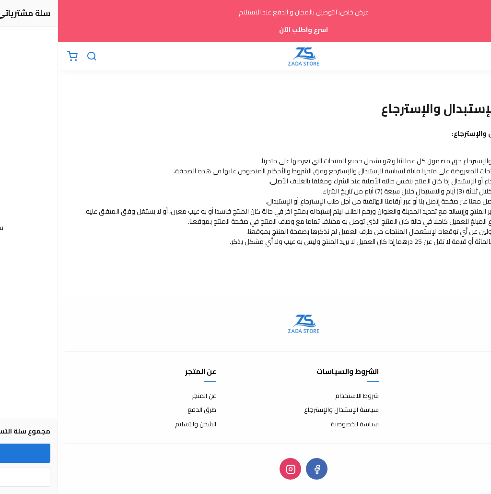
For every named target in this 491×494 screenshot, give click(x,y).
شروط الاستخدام (299, 396)
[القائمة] (476, 56)
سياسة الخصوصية (297, 424)
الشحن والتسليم (137, 424)
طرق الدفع (143, 410)
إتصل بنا (474, 396)
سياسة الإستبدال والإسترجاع (283, 410)
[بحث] (33, 56)
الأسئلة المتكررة (463, 410)
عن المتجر (146, 396)
